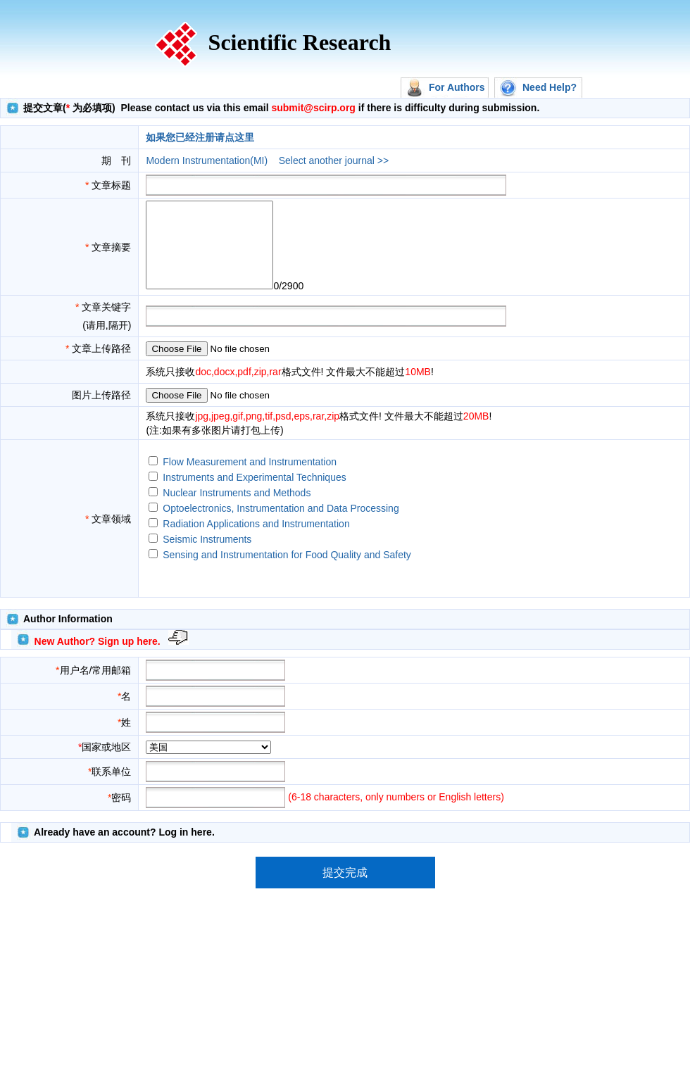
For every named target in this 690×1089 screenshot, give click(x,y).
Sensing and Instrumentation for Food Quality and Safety (287, 571)
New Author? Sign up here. (97, 658)
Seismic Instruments (207, 556)
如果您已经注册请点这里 (200, 137)
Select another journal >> (334, 160)
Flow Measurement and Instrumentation (250, 478)
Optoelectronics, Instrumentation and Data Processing (281, 525)
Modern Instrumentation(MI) (207, 160)
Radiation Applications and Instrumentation (256, 540)
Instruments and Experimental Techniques (254, 494)
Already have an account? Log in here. (124, 849)
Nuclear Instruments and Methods (236, 509)
